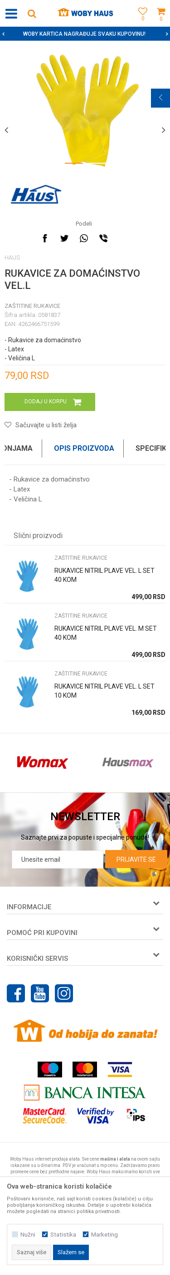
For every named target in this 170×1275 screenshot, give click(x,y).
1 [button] (74, 165)
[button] (32, 13)
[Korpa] (161, 23)
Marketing (104, 1234)
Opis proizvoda (84, 448)
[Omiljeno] (140, 23)
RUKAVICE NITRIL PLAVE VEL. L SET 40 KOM (104, 575)
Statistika (63, 1234)
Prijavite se (136, 859)
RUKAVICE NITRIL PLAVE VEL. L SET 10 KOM (104, 691)
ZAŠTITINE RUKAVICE (32, 305)
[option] (85, 110)
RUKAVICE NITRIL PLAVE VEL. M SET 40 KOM (105, 633)
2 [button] (96, 165)
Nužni (27, 1234)
